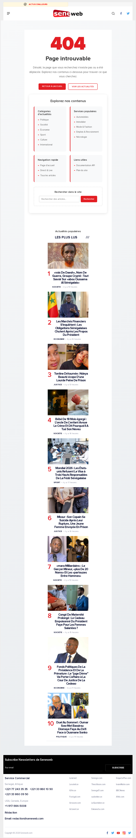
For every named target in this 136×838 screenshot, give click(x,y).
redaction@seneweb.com (28, 818)
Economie (59, 339)
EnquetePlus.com (123, 778)
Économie (44, 129)
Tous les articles (48, 175)
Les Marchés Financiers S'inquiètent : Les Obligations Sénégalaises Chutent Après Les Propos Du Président (71, 328)
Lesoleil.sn (74, 784)
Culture (43, 139)
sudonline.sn (96, 797)
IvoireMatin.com (123, 784)
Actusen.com (75, 803)
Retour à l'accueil (52, 86)
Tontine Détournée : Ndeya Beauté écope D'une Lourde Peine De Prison (71, 377)
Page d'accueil (47, 165)
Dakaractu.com (97, 809)
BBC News (120, 790)
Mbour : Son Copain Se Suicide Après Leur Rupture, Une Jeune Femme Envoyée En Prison (71, 522)
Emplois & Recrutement (87, 132)
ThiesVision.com (98, 784)
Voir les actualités (83, 86)
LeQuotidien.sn (98, 803)
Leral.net (73, 778)
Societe (56, 287)
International (46, 144)
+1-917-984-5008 (15, 806)
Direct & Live (46, 170)
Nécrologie (81, 137)
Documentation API (85, 165)
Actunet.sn (74, 809)
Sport (43, 134)
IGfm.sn (73, 790)
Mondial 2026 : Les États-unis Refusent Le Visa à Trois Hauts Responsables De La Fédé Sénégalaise (71, 473)
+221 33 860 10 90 (41, 789)
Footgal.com (75, 797)
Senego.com (96, 778)
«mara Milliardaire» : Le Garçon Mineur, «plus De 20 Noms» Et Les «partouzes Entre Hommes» (71, 571)
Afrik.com (120, 797)
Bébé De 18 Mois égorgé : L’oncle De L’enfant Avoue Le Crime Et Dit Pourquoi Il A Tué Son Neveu (71, 424)
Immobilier (81, 122)
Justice (58, 384)
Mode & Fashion (84, 127)
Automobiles (82, 117)
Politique (44, 119)
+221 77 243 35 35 (16, 789)
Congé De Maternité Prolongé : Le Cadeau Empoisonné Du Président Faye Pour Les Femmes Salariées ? (71, 621)
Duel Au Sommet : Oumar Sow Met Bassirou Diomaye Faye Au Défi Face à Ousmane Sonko (72, 727)
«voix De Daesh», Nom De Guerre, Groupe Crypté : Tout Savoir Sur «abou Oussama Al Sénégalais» (70, 277)
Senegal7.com (97, 790)
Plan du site (81, 170)
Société (44, 124)
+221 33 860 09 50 (16, 794)
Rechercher (88, 199)
